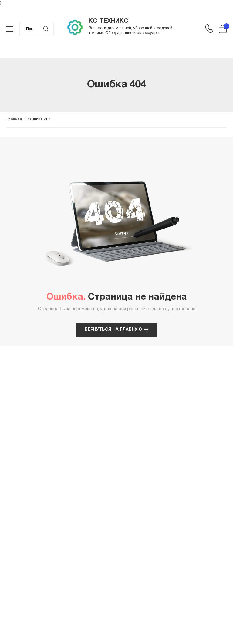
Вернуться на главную (113, 330)
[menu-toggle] (9, 29)
